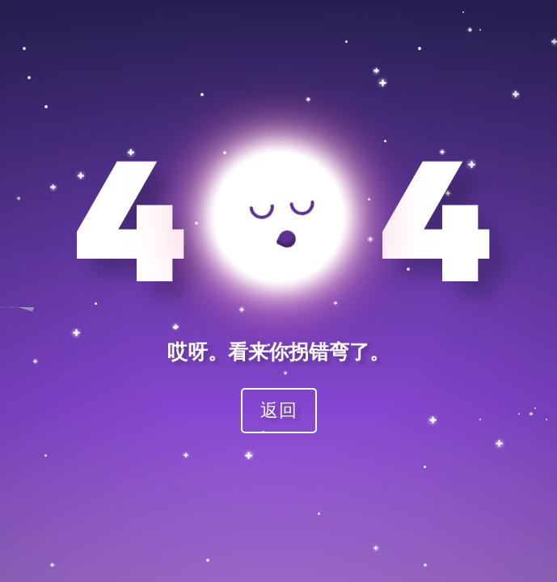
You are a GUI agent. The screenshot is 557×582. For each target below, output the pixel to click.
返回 (278, 409)
